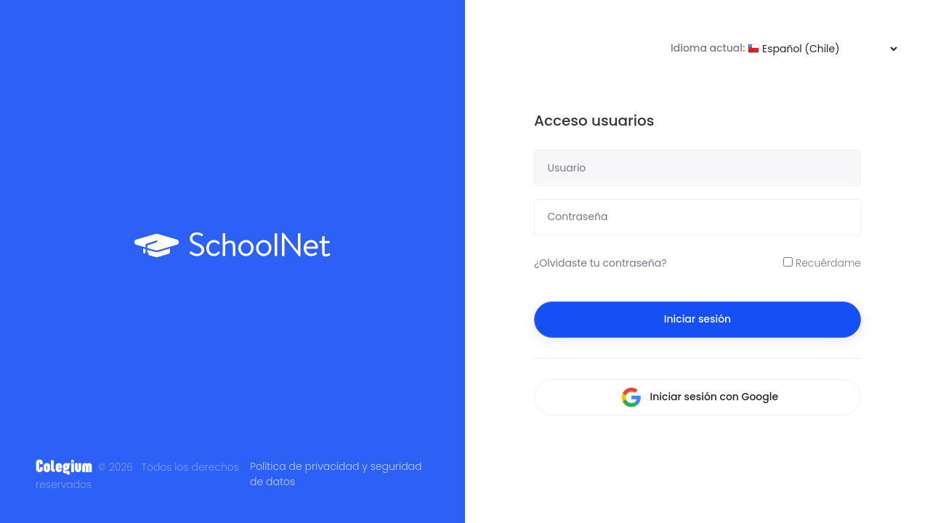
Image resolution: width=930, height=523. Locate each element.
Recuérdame (822, 263)
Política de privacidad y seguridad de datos (335, 474)
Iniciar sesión (697, 319)
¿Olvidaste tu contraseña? (600, 263)
